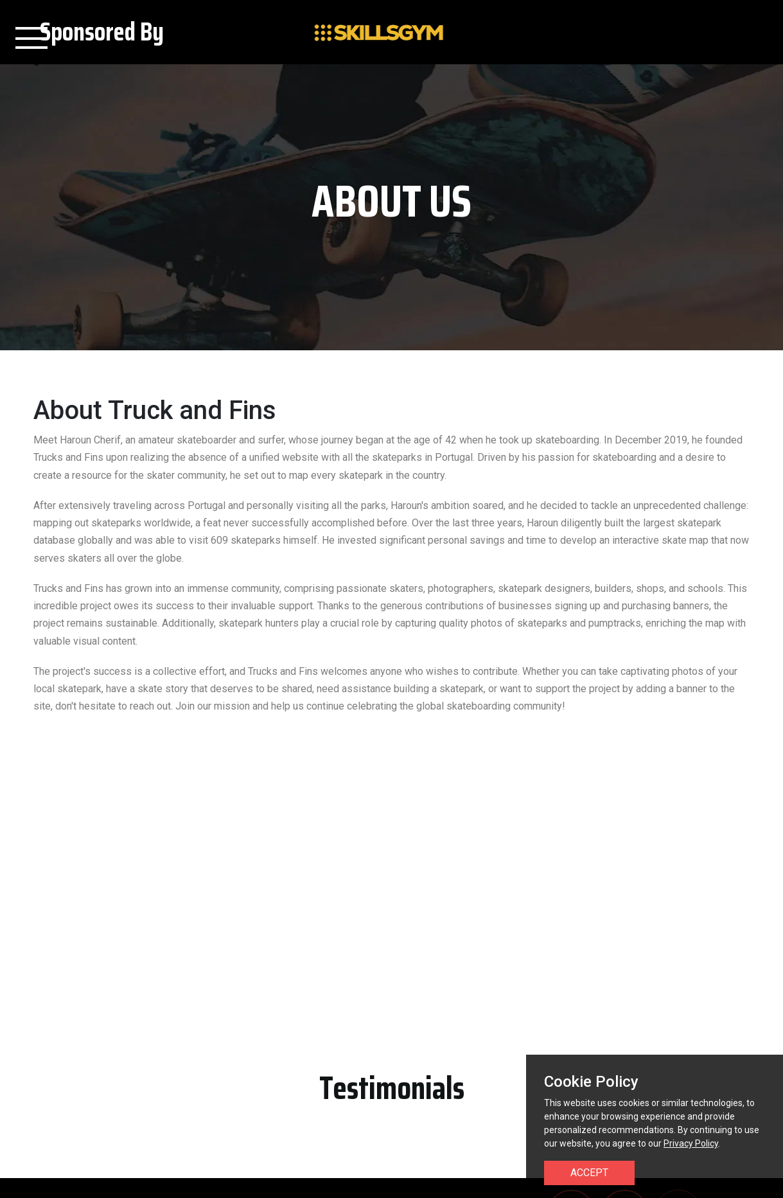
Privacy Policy (691, 1143)
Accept (589, 1173)
